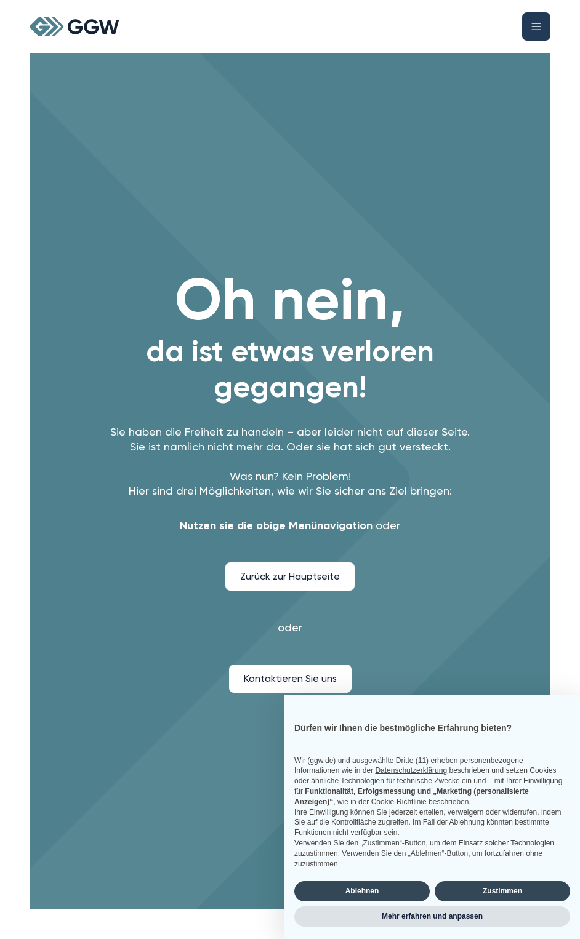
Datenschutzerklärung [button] (411, 770)
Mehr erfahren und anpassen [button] (432, 916)
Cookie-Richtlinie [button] (399, 801)
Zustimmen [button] (502, 891)
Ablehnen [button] (362, 891)
